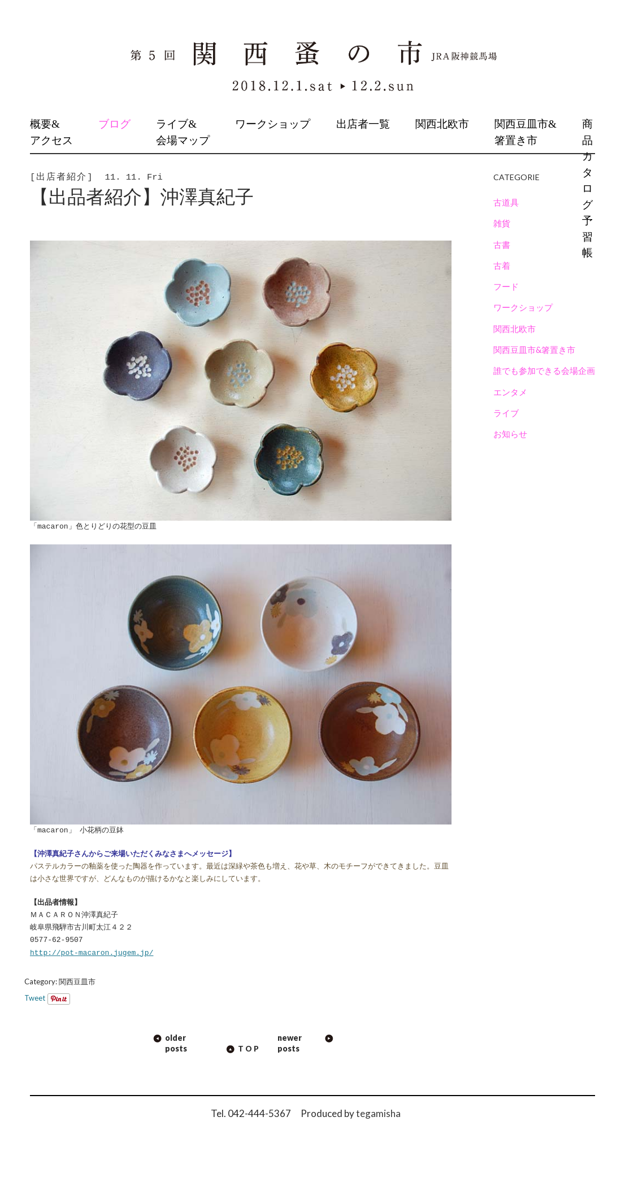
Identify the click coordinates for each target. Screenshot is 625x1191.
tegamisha (378, 1113)
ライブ (506, 413)
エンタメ (510, 392)
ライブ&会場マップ (183, 132)
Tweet (34, 997)
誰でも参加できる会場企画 (544, 370)
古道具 (506, 202)
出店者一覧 (363, 124)
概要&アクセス (51, 132)
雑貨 (501, 223)
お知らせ (510, 434)
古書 (501, 244)
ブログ (114, 124)
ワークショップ (272, 124)
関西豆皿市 (77, 981)
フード (506, 286)
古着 (501, 265)
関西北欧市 (442, 124)
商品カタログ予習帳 (587, 188)
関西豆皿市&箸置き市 (525, 132)
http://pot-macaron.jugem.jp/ (91, 953)
